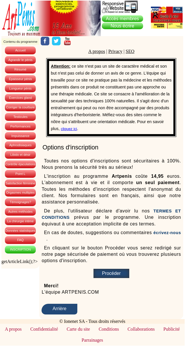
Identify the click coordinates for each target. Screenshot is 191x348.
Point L (20, 173)
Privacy (115, 51)
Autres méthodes (20, 211)
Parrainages (92, 340)
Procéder (111, 273)
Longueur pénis (20, 88)
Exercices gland (20, 97)
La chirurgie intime (20, 221)
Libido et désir (20, 154)
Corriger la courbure (20, 107)
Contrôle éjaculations (20, 164)
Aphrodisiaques (20, 145)
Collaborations (141, 329)
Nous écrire (122, 25)
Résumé (20, 69)
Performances (20, 126)
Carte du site (78, 329)
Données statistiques (20, 230)
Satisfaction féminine (20, 183)
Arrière (59, 308)
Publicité (171, 329)
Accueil (20, 50)
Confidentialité (44, 329)
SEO (130, 51)
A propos (96, 51)
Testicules (20, 117)
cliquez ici (69, 129)
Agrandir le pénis (20, 60)
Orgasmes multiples (20, 192)
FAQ (20, 240)
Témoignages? (20, 202)
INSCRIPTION (20, 249)
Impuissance (20, 136)
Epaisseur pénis (20, 79)
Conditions (109, 329)
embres (122, 18)
